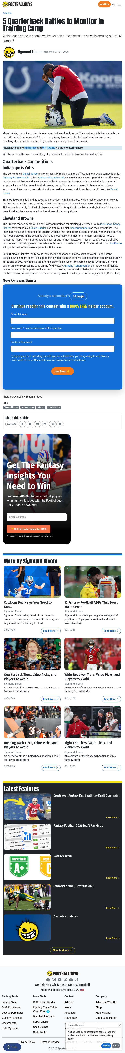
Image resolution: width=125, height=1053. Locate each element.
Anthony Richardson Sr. (16, 177)
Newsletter (70, 1017)
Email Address (19, 314)
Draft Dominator (11, 1007)
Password (36, 328)
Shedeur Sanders (80, 227)
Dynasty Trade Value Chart (45, 1009)
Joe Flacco (105, 224)
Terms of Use (31, 360)
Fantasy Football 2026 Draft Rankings (78, 826)
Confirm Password (21, 342)
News (67, 1007)
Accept (106, 1045)
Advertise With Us (106, 1002)
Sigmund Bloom (29, 52)
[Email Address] (37, 517)
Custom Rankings (12, 1017)
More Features (62, 950)
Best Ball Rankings (44, 1016)
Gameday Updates (65, 916)
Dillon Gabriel (38, 227)
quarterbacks (54, 407)
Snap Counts (40, 1026)
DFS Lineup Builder (44, 1002)
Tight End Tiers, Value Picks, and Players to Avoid (88, 745)
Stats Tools (39, 1031)
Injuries (41, 407)
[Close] (119, 1025)
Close (116, 1045)
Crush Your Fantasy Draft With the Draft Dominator (86, 795)
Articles (7, 13)
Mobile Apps (103, 1012)
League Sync (9, 1002)
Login (78, 296)
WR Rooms (48, 147)
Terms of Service (50, 1041)
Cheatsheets (9, 1022)
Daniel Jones (30, 173)
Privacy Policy (27, 1041)
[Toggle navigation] (119, 4)
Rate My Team (62, 856)
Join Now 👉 (62, 371)
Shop (99, 1007)
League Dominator (12, 1012)
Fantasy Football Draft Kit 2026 (73, 886)
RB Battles (30, 147)
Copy (11, 423)
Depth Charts (40, 1021)
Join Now (104, 4)
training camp (28, 407)
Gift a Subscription (106, 1017)
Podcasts (69, 1012)
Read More (50, 630)
